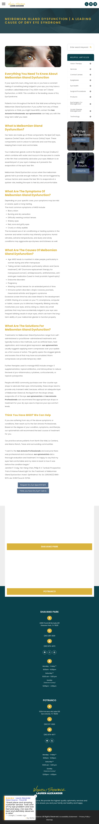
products (74, 97)
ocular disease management (76, 111)
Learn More (80, 141)
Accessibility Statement (68, 817)
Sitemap (49, 820)
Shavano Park (49, 546)
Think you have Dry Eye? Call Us (33, 491)
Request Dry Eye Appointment (33, 485)
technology (75, 117)
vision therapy (76, 63)
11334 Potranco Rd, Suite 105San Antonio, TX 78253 (49, 712)
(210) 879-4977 (49, 735)
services (73, 69)
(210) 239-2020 (49, 636)
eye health (74, 86)
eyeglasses (75, 80)
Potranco (49, 591)
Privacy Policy (84, 817)
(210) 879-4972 (49, 646)
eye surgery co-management (77, 104)
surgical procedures (78, 92)
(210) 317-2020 (49, 724)
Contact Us (81, 172)
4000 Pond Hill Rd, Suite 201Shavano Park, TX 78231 (49, 624)
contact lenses (76, 75)
